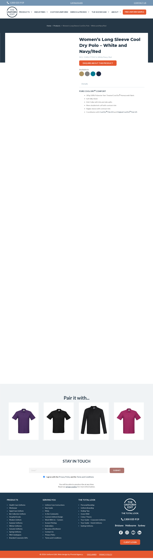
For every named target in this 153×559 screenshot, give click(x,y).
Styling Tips (85, 512)
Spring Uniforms (15, 533)
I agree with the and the (70, 478)
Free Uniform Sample (134, 12)
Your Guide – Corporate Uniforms (93, 521)
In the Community (51, 515)
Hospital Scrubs (15, 518)
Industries (39, 12)
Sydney (141, 526)
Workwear (13, 509)
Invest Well (85, 515)
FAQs (47, 512)
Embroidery (49, 527)
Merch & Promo (78, 12)
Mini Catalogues (15, 536)
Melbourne (130, 526)
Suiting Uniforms (87, 527)
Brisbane (119, 526)
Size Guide (49, 509)
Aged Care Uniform (16, 512)
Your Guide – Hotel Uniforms (91, 524)
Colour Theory (86, 518)
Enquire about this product (98, 63)
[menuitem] (140, 3)
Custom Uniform (59, 12)
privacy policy (71, 487)
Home (49, 26)
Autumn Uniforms (16, 530)
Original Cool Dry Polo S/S (127, 112)
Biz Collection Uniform (17, 515)
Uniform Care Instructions (55, 506)
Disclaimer (91, 555)
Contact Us (140, 3)
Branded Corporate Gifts (18, 539)
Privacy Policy (64, 478)
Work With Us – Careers (54, 521)
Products (24, 12)
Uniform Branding (87, 509)
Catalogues (76, 3)
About (114, 12)
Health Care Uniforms (17, 506)
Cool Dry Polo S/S (107, 112)
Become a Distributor (53, 530)
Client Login (130, 543)
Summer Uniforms (16, 524)
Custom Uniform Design (54, 518)
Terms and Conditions (85, 478)
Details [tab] (85, 84)
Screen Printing (51, 524)
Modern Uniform (15, 521)
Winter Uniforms (15, 527)
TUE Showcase (99, 12)
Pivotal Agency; (76, 555)
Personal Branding (87, 506)
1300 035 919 (130, 520)
